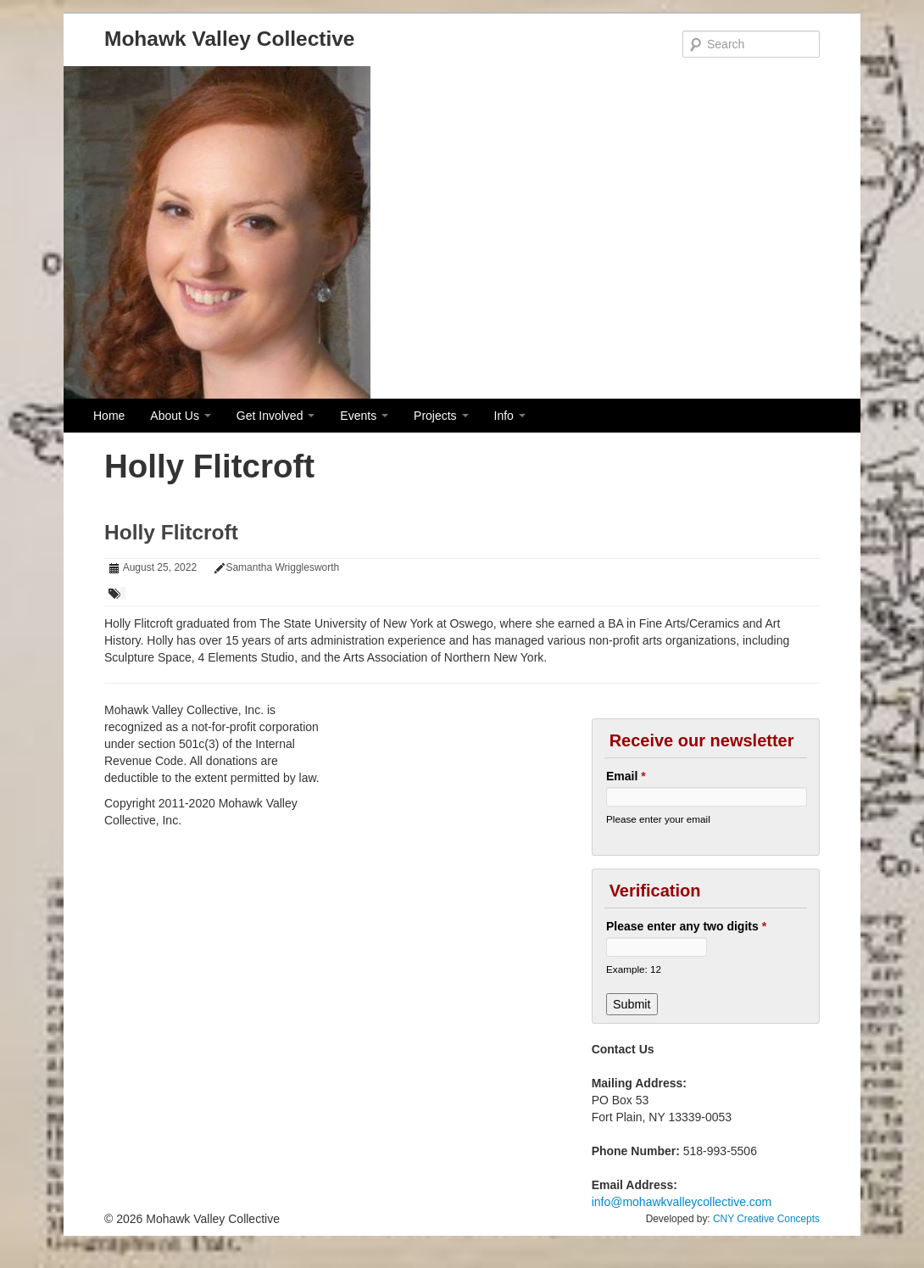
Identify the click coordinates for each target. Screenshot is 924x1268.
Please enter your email (658, 818)
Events (364, 415)
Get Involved (276, 415)
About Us (180, 415)
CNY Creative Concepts (766, 1219)
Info (510, 415)
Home (109, 415)
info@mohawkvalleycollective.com (682, 1202)
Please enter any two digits (686, 926)
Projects (441, 415)
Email (626, 776)
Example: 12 (633, 969)
